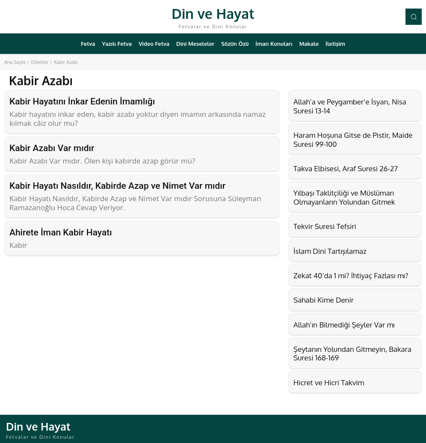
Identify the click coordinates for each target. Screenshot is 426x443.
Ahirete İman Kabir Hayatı (60, 228)
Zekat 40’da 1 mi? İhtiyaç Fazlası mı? (350, 275)
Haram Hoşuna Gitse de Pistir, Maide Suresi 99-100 (352, 139)
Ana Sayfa (14, 62)
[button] (413, 17)
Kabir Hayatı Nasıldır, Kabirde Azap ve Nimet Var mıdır (117, 183)
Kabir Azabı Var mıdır (51, 146)
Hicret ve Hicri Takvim (328, 382)
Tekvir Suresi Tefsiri (324, 226)
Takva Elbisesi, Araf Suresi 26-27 (345, 168)
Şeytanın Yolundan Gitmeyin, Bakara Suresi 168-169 (352, 353)
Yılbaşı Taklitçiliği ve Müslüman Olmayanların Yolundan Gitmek (344, 197)
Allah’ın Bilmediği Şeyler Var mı (344, 324)
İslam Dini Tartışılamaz (330, 251)
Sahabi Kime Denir (323, 299)
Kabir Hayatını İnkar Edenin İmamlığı (82, 101)
